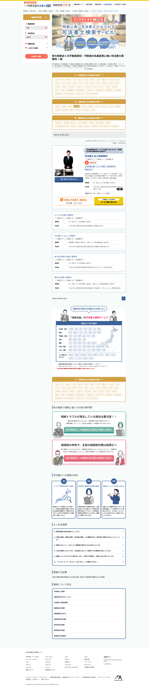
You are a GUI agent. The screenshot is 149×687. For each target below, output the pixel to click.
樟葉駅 (71, 110)
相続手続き (58, 123)
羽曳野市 (57, 87)
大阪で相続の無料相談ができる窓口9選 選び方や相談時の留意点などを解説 (78, 577)
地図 (120, 189)
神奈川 (75, 332)
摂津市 (80, 83)
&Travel (35, 659)
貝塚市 (108, 87)
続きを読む (113, 178)
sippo (66, 657)
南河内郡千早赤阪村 (92, 94)
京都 (79, 343)
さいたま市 (78, 358)
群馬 (99, 332)
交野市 (98, 83)
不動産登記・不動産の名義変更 (100, 126)
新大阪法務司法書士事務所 (65, 256)
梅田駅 (57, 106)
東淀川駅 (103, 106)
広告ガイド (36, 679)
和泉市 (118, 80)
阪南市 (63, 90)
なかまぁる (68, 664)
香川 (93, 346)
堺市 (62, 80)
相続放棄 (66, 123)
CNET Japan (48, 657)
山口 (79, 346)
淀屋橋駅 (63, 106)
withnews (28, 667)
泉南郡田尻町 (59, 94)
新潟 (70, 336)
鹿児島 (98, 350)
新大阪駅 (108, 159)
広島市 (113, 355)
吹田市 (86, 80)
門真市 (86, 83)
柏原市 (117, 83)
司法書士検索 (108, 4)
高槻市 (92, 80)
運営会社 (28, 679)
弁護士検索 (89, 4)
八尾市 (98, 80)
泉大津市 (101, 87)
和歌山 (94, 343)
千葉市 (91, 358)
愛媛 (102, 346)
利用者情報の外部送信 (89, 677)
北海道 (71, 329)
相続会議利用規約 (55, 677)
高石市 (95, 87)
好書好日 (67, 662)
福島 (99, 329)
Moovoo (28, 664)
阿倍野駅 (90, 106)
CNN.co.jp (48, 659)
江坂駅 (92, 110)
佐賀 (75, 350)
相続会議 (86, 659)
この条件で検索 (35, 56)
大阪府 (89, 159)
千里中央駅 (85, 110)
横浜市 (71, 355)
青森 (76, 329)
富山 (84, 336)
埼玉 (81, 332)
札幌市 (90, 355)
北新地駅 (57, 110)
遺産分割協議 (99, 123)
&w (30, 659)
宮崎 (93, 350)
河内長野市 (88, 87)
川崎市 (85, 358)
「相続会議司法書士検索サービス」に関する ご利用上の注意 (75, 364)
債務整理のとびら (50, 670)
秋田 (85, 329)
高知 (107, 346)
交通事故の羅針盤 (89, 667)
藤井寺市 (64, 87)
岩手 (81, 329)
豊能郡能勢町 (80, 90)
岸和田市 (111, 80)
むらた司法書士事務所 (63, 215)
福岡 (70, 350)
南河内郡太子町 (80, 94)
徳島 (98, 346)
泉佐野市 (114, 87)
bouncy (47, 667)
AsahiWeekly (107, 664)
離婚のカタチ (29, 670)
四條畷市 (104, 83)
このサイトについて (32, 677)
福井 (93, 336)
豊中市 (80, 80)
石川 (89, 336)
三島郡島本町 (90, 90)
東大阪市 (68, 80)
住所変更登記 (115, 126)
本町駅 (97, 106)
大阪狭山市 (80, 87)
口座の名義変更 (82, 123)
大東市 (92, 83)
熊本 (84, 350)
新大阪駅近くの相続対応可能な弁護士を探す (89, 429)
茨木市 (63, 83)
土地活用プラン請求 (120, 4)
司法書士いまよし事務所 (64, 235)
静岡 (75, 339)
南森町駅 (64, 110)
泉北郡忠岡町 (99, 90)
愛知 (70, 339)
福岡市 (95, 355)
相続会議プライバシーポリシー (71, 677)
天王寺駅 (83, 106)
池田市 (69, 83)
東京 (70, 332)
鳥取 (84, 346)
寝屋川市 (104, 80)
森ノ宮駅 (110, 106)
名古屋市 (83, 355)
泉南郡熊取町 (109, 90)
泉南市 (57, 90)
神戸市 (101, 355)
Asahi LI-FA (87, 664)
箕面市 (75, 83)
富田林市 (72, 87)
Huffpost (47, 662)
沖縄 (104, 350)
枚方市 (75, 80)
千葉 (85, 332)
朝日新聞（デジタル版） (32, 657)
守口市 (57, 83)
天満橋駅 (117, 106)
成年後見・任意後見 (76, 126)
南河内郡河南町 (69, 94)
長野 (79, 336)
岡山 (75, 346)
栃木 (94, 332)
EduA (27, 662)
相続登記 (73, 123)
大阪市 (57, 80)
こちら (96, 366)
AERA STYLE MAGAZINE (71, 667)
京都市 (107, 355)
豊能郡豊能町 (71, 90)
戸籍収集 (91, 123)
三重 (84, 339)
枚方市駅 (77, 110)
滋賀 (89, 343)
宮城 (90, 329)
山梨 (75, 336)
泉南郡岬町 (118, 90)
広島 (70, 346)
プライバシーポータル (104, 677)
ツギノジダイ (88, 662)
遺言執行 (86, 126)
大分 (89, 350)
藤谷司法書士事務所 (63, 277)
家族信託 (107, 123)
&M (27, 659)
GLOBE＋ (67, 659)
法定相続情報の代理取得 (62, 126)
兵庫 (75, 343)
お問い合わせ (45, 679)
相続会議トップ (78, 4)
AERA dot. (48, 664)
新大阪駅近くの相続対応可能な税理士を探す (89, 457)
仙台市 (71, 358)
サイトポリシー (44, 677)
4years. (86, 657)
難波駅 (70, 106)
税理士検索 (98, 4)
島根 (89, 346)
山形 (94, 329)
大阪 (70, 343)
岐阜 (79, 339)
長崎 (79, 350)
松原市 (111, 83)
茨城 (90, 332)
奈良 (84, 343)
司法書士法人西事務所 (96, 156)
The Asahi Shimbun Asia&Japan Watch (113, 660)
